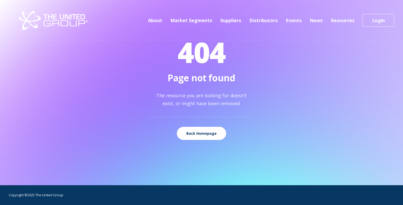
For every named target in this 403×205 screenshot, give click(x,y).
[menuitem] (157, 22)
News (316, 22)
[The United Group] (45, 22)
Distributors (263, 22)
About (155, 22)
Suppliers (230, 22)
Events (293, 22)
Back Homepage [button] (201, 133)
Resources (342, 22)
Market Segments (191, 22)
